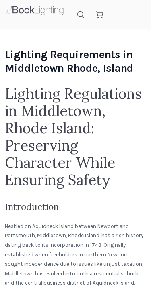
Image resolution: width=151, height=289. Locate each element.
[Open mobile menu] (137, 14)
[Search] (80, 14)
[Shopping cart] (99, 14)
